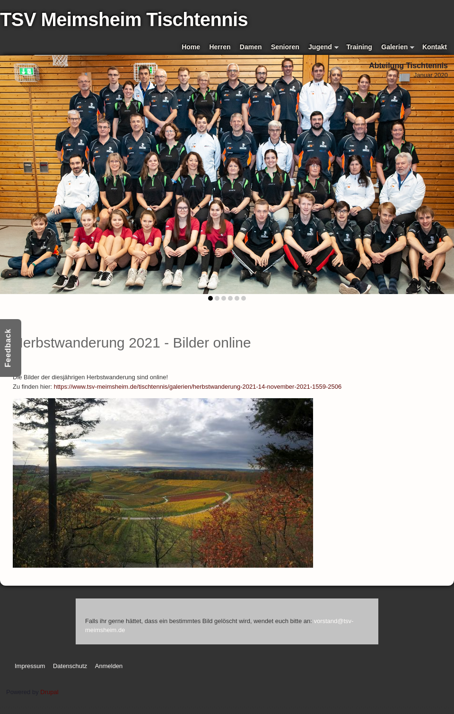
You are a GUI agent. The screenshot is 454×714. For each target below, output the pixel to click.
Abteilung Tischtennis (408, 66)
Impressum (30, 665)
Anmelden (109, 665)
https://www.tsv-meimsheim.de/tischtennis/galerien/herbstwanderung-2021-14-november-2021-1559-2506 (197, 386)
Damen (251, 47)
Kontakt (434, 47)
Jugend (323, 47)
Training (359, 47)
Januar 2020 (431, 75)
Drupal (49, 692)
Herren (219, 47)
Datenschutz (70, 665)
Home (191, 47)
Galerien (397, 47)
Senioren (285, 47)
